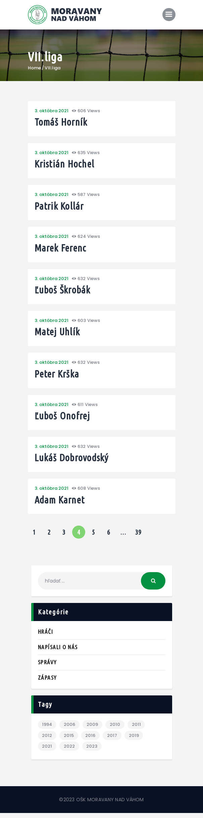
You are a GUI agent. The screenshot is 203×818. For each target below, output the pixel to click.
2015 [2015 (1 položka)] (69, 740)
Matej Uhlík (58, 334)
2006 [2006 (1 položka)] (69, 729)
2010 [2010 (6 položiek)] (115, 729)
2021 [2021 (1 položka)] (47, 751)
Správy (47, 666)
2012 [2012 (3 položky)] (47, 740)
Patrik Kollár (60, 207)
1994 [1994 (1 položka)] (47, 729)
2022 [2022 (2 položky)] (69, 751)
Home (34, 68)
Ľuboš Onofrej (63, 419)
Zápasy (47, 682)
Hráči (45, 636)
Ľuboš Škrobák (64, 292)
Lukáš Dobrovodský (73, 462)
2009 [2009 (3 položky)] (93, 729)
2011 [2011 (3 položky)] (137, 729)
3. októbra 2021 (51, 111)
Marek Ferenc (62, 250)
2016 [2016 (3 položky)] (91, 740)
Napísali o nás (58, 651)
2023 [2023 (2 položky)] (92, 751)
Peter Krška (58, 377)
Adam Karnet (61, 504)
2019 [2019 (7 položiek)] (135, 740)
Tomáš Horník (62, 122)
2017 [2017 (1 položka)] (113, 740)
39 (140, 535)
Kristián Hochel (66, 165)
